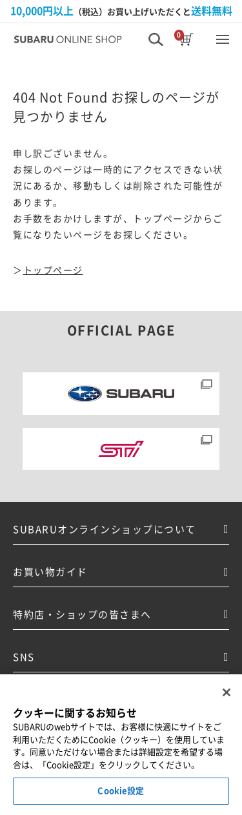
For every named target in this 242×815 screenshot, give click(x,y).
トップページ (53, 270)
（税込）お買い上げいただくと (121, 11)
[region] (121, 744)
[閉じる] (226, 692)
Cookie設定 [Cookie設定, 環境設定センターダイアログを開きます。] (120, 791)
